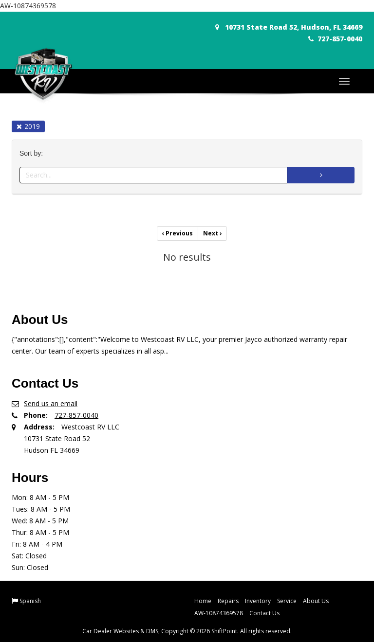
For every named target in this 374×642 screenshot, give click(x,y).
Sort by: (33, 153)
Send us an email (50, 403)
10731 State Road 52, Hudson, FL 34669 (288, 27)
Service (287, 601)
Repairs (228, 601)
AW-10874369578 (218, 613)
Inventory (258, 601)
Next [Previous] (212, 233)
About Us (316, 601)
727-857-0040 (335, 38)
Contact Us (264, 613)
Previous (177, 233)
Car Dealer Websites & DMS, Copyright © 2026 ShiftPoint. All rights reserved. (187, 631)
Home (202, 601)
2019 (28, 126)
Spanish (30, 601)
